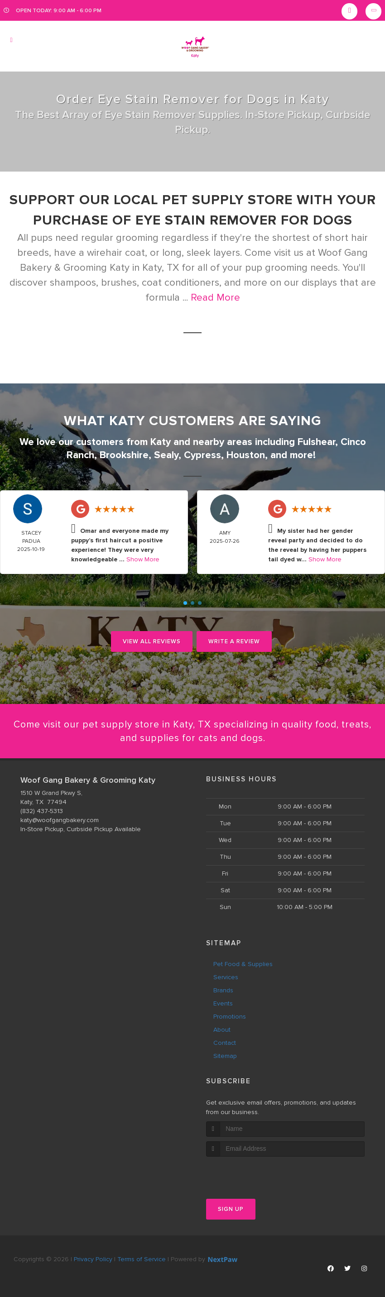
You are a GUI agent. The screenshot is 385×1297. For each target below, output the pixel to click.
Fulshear (316, 442)
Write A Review (234, 640)
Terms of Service (141, 1259)
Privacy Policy (93, 1259)
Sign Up (231, 1208)
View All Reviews (152, 640)
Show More (142, 558)
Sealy (166, 454)
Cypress (202, 454)
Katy (160, 442)
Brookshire (124, 454)
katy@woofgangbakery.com (59, 820)
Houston (245, 454)
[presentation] (254, 1173)
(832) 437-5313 (41, 811)
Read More (215, 298)
